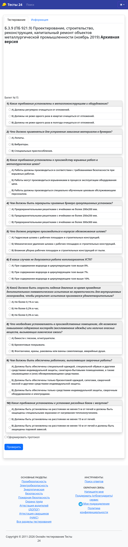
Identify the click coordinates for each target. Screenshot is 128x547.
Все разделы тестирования (33, 521)
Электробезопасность (34, 485)
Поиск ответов (94, 481)
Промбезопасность (34, 481)
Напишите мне (94, 491)
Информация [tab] (39, 20)
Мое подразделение (94, 504)
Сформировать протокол (23, 437)
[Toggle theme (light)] (122, 5)
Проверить (14, 447)
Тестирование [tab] (16, 20)
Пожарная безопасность (34, 497)
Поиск (30, 5)
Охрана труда (34, 501)
